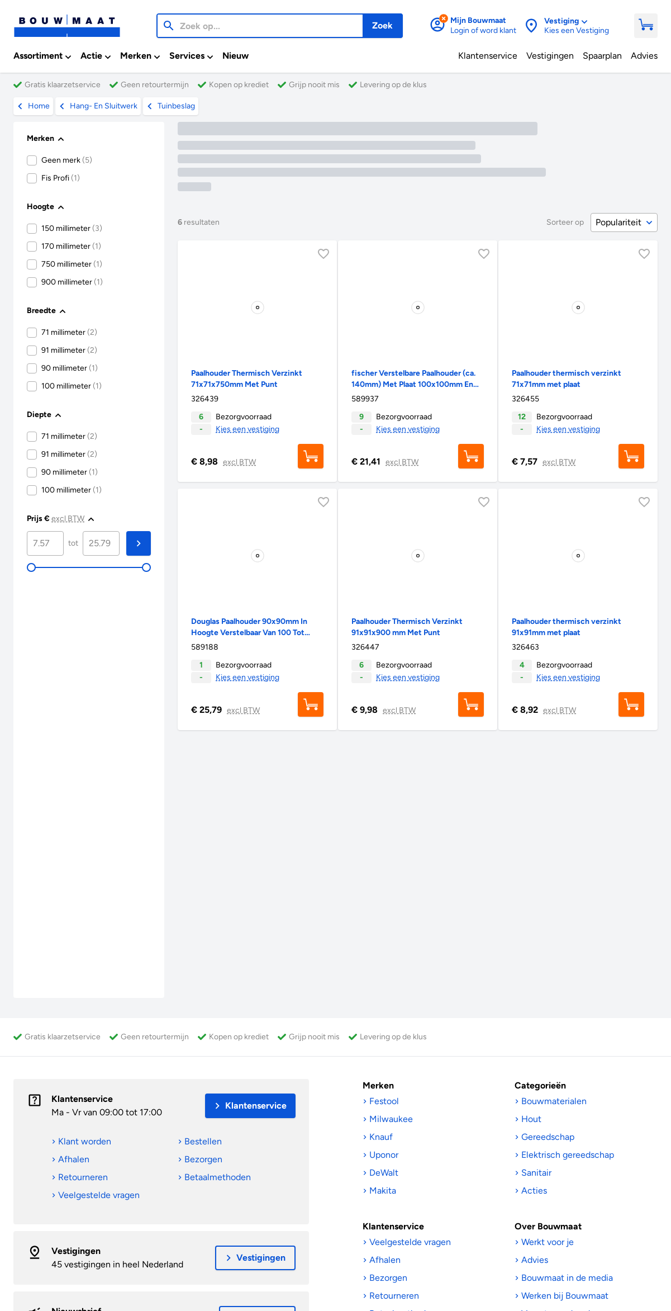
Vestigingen (76, 1251)
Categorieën (540, 1085)
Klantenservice (82, 1099)
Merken (378, 1085)
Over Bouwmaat (548, 1226)
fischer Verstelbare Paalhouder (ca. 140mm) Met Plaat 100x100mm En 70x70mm (413, 384)
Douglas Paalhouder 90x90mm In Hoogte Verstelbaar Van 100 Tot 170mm (249, 633)
